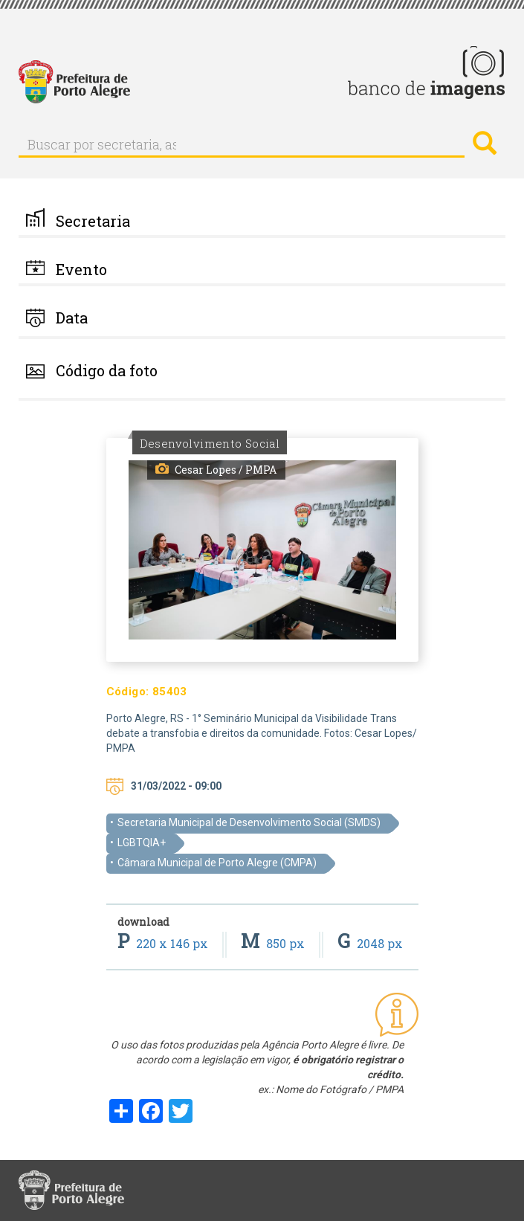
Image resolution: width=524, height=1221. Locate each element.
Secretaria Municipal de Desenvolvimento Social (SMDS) (249, 822)
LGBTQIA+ (141, 842)
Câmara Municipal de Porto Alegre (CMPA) (217, 863)
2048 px (370, 943)
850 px (274, 943)
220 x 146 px (164, 943)
